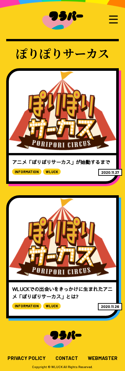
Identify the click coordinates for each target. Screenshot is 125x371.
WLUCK (52, 172)
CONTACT (66, 358)
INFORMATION (27, 172)
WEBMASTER (102, 358)
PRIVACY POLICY (27, 358)
